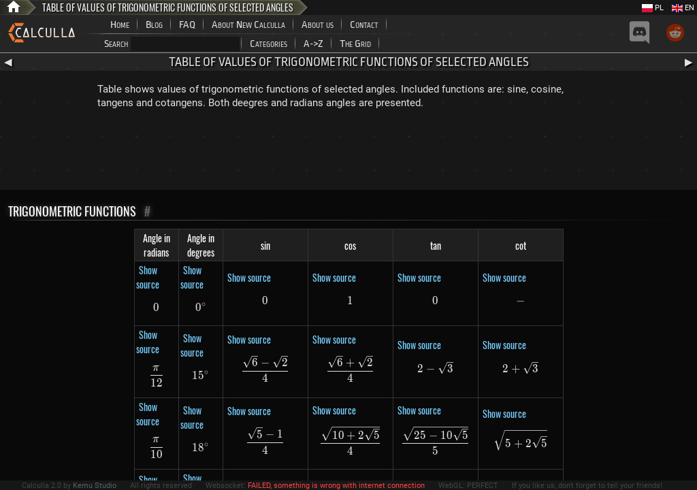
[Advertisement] (348, 152)
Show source (147, 277)
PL (653, 7)
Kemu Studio (94, 485)
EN (683, 7)
